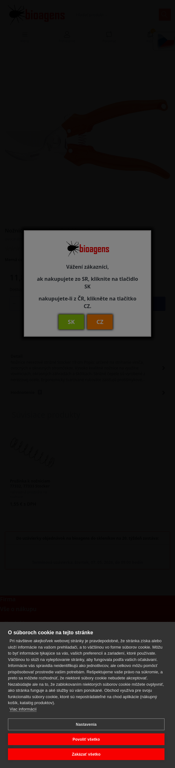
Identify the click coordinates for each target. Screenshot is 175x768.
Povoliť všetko (86, 739)
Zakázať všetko (86, 754)
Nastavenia (86, 724)
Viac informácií (23, 709)
